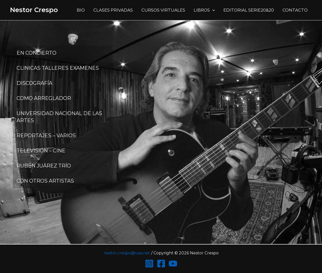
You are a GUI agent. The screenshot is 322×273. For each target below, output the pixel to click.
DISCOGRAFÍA (34, 83)
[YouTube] (173, 263)
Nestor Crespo (34, 10)
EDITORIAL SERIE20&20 (248, 10)
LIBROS (204, 10)
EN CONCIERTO (36, 53)
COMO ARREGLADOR (44, 98)
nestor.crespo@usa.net (127, 253)
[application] (212, 10)
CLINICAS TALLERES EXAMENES (58, 68)
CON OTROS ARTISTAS (45, 181)
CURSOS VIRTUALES (163, 10)
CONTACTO (295, 10)
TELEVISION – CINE (41, 151)
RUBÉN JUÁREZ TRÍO (44, 166)
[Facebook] (161, 263)
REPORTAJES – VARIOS (46, 135)
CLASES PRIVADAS (113, 10)
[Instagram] (149, 263)
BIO (81, 10)
